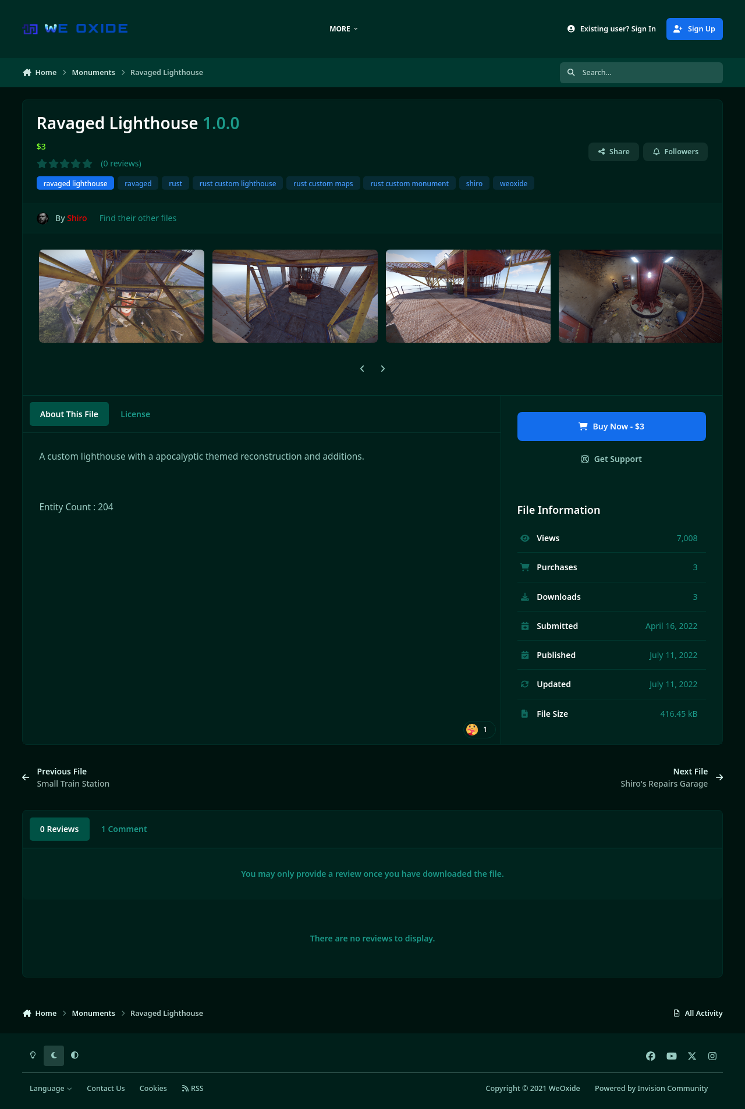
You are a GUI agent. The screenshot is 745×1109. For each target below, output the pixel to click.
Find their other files (138, 217)
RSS (193, 1088)
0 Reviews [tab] (59, 828)
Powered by (651, 1088)
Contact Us (106, 1088)
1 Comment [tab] (124, 828)
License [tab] (135, 414)
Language (51, 1088)
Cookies (153, 1088)
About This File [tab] (69, 414)
